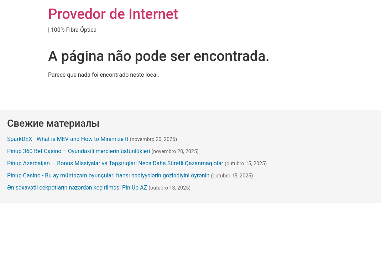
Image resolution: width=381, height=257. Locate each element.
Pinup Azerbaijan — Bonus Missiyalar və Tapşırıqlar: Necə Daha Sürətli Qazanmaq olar (115, 163)
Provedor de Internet (113, 14)
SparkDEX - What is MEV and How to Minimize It (68, 139)
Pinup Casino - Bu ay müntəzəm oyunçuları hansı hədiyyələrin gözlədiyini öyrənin (108, 175)
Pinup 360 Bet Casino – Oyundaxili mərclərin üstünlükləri (78, 151)
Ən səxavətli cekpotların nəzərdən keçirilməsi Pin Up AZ (77, 187)
